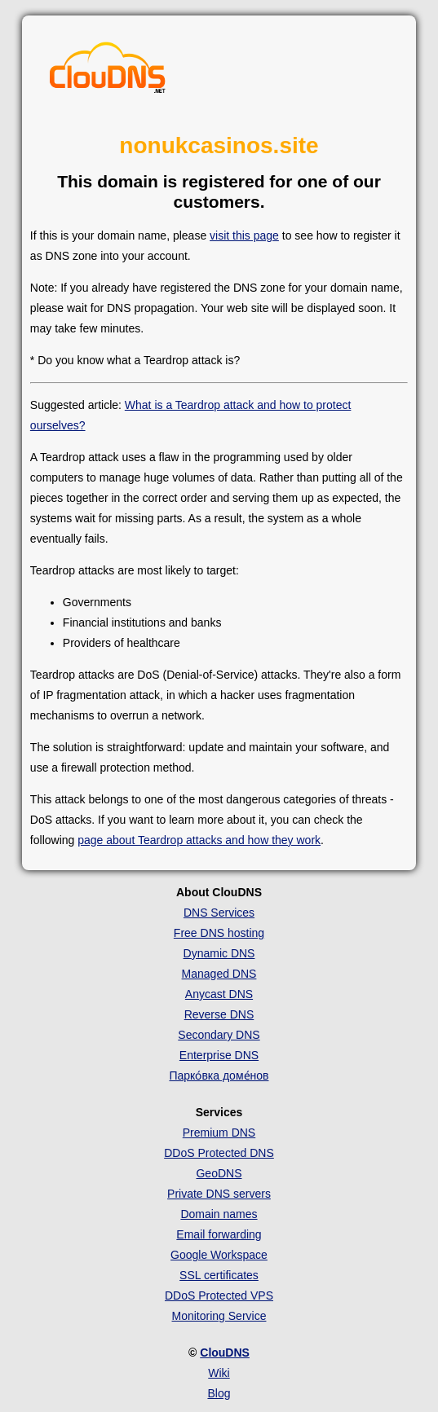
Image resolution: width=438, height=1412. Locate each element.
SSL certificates (219, 1275)
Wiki (218, 1372)
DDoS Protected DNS (219, 1152)
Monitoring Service (219, 1315)
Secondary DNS (218, 1034)
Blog (218, 1393)
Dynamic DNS (219, 953)
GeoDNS (218, 1173)
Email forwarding (218, 1234)
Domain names (218, 1214)
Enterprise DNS (219, 1055)
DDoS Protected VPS (219, 1295)
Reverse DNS (219, 1014)
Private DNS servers (219, 1193)
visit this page (244, 235)
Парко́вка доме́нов (218, 1075)
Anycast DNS (219, 994)
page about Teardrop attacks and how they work (199, 840)
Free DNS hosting (219, 932)
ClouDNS (225, 1352)
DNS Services (219, 912)
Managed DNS (219, 973)
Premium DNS (219, 1132)
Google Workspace (219, 1254)
